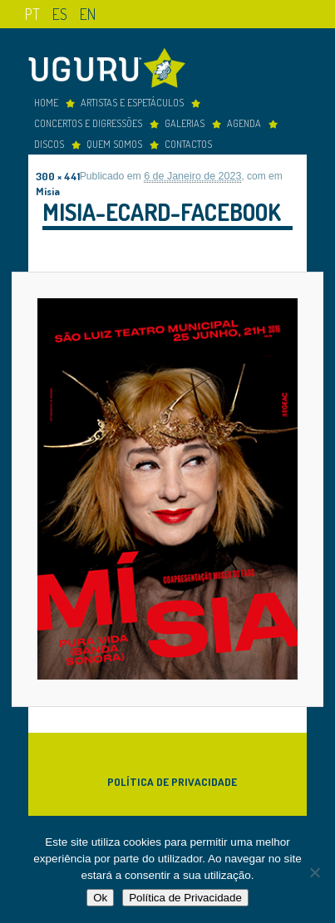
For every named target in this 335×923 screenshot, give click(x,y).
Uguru (111, 70)
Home (46, 102)
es (59, 13)
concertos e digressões (88, 123)
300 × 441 (58, 176)
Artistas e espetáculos (132, 102)
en (88, 13)
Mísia (48, 191)
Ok (100, 897)
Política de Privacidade (172, 781)
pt (32, 13)
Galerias (184, 123)
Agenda (244, 123)
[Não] (314, 872)
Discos (49, 143)
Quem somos (114, 143)
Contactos (188, 143)
